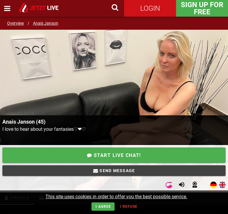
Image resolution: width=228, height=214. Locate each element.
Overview (15, 23)
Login (150, 8)
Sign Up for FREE (202, 8)
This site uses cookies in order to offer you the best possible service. (116, 196)
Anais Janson (45, 23)
